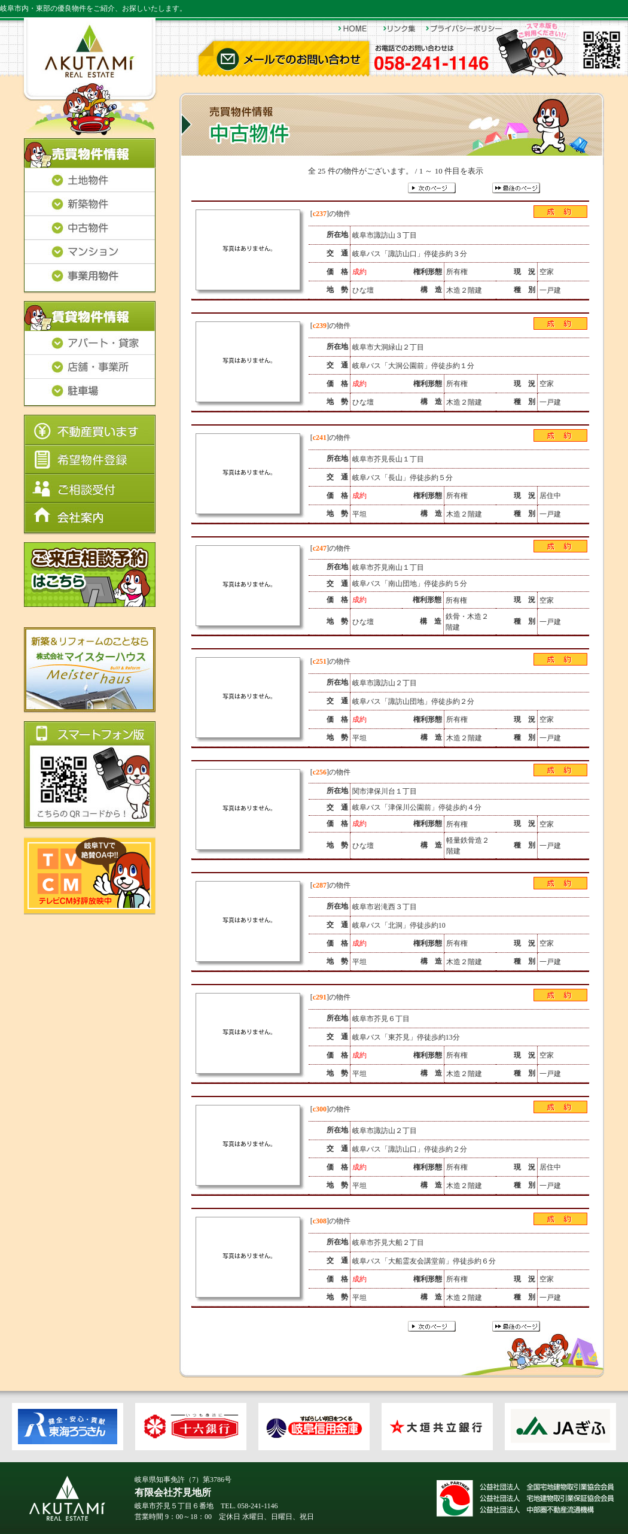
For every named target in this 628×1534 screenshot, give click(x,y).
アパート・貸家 (90, 343)
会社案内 (90, 518)
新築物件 (90, 205)
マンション (90, 253)
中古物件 (90, 229)
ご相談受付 (90, 488)
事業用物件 (90, 279)
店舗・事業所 (90, 367)
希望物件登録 (90, 459)
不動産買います (90, 430)
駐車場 (90, 393)
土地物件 (90, 180)
